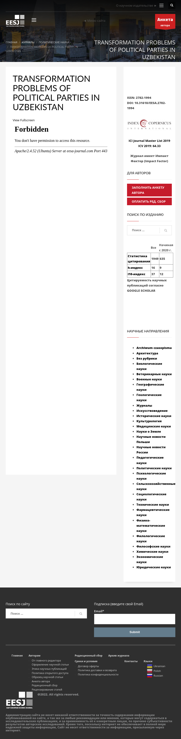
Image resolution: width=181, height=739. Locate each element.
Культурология (149, 421)
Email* (134, 616)
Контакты (131, 661)
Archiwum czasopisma (154, 348)
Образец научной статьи (47, 677)
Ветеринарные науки (154, 374)
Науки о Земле (148, 431)
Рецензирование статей (47, 689)
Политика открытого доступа (50, 673)
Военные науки (149, 379)
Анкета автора (41, 681)
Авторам (34, 655)
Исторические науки (153, 416)
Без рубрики (146, 358)
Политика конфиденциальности (98, 674)
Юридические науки (153, 567)
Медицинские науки (153, 426)
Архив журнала (118, 655)
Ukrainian (156, 666)
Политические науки (154, 468)
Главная (17, 655)
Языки (148, 661)
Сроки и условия (86, 661)
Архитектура (147, 353)
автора (165, 22)
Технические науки (152, 504)
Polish (154, 671)
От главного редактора (46, 660)
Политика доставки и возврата (97, 670)
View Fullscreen (24, 120)
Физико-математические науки (150, 525)
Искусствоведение (152, 411)
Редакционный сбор (45, 685)
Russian (155, 676)
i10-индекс (136, 274)
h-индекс (135, 267)
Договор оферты (88, 666)
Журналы (144, 405)
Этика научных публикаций (49, 668)
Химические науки (152, 551)
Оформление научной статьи (50, 664)
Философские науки (153, 546)
